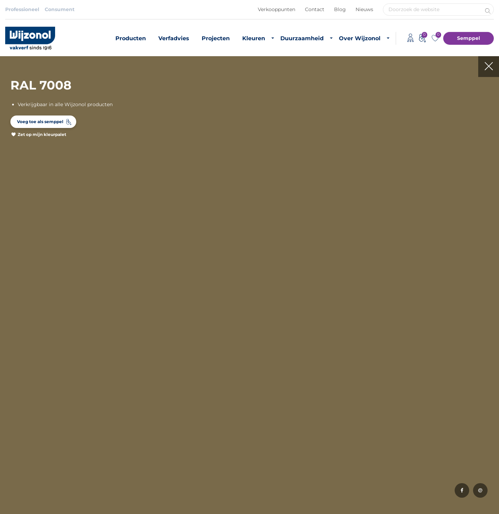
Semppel (468, 38)
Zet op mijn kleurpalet (42, 134)
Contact (314, 9)
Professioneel (22, 9)
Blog (340, 9)
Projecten (216, 38)
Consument (60, 9)
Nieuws (364, 9)
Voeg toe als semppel (40, 121)
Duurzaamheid (302, 38)
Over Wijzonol (359, 38)
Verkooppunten (276, 9)
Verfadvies (173, 38)
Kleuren (253, 38)
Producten (130, 38)
